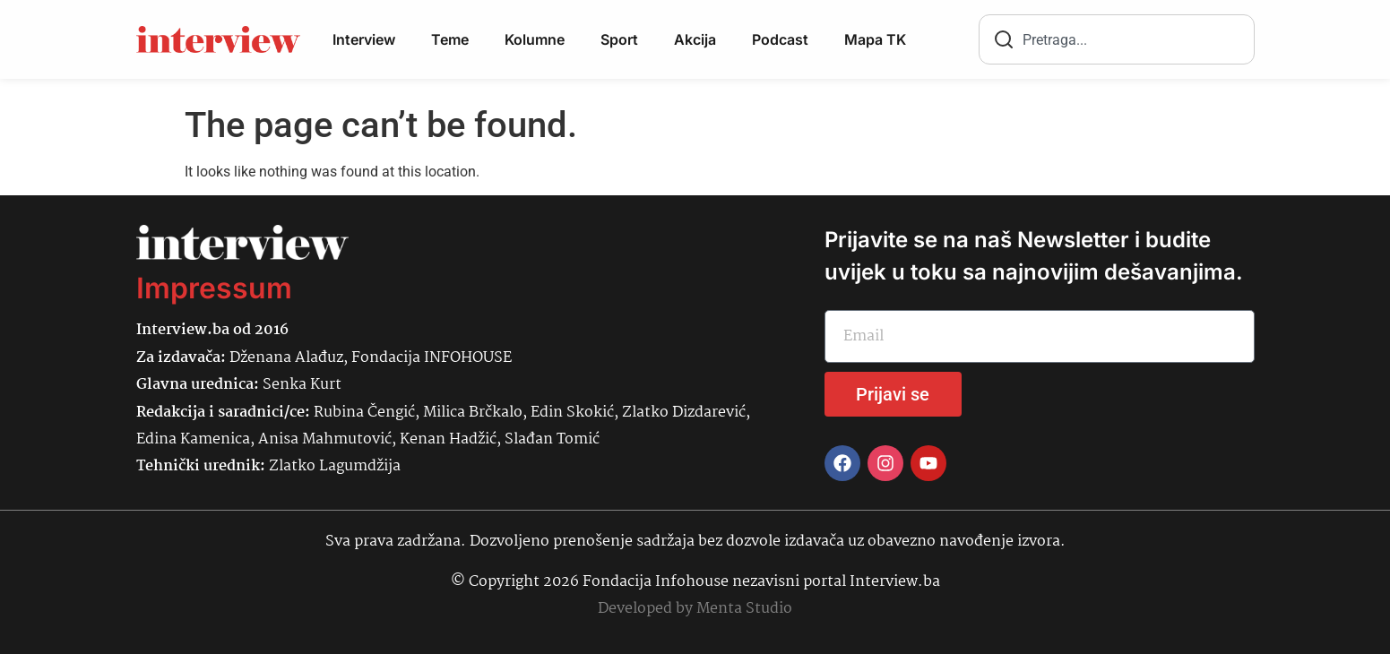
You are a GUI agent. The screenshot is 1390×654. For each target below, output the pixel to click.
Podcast (780, 39)
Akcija (695, 39)
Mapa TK (875, 39)
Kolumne (535, 39)
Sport (619, 39)
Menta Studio (744, 609)
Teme (450, 39)
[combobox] (1117, 39)
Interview (363, 39)
